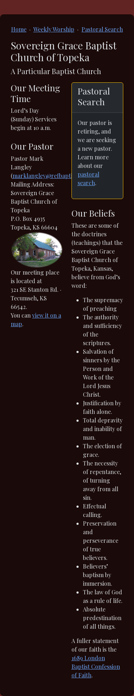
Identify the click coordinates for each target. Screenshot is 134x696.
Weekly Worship (53, 29)
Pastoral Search (102, 29)
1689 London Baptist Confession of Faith (95, 666)
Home (18, 29)
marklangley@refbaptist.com (51, 175)
